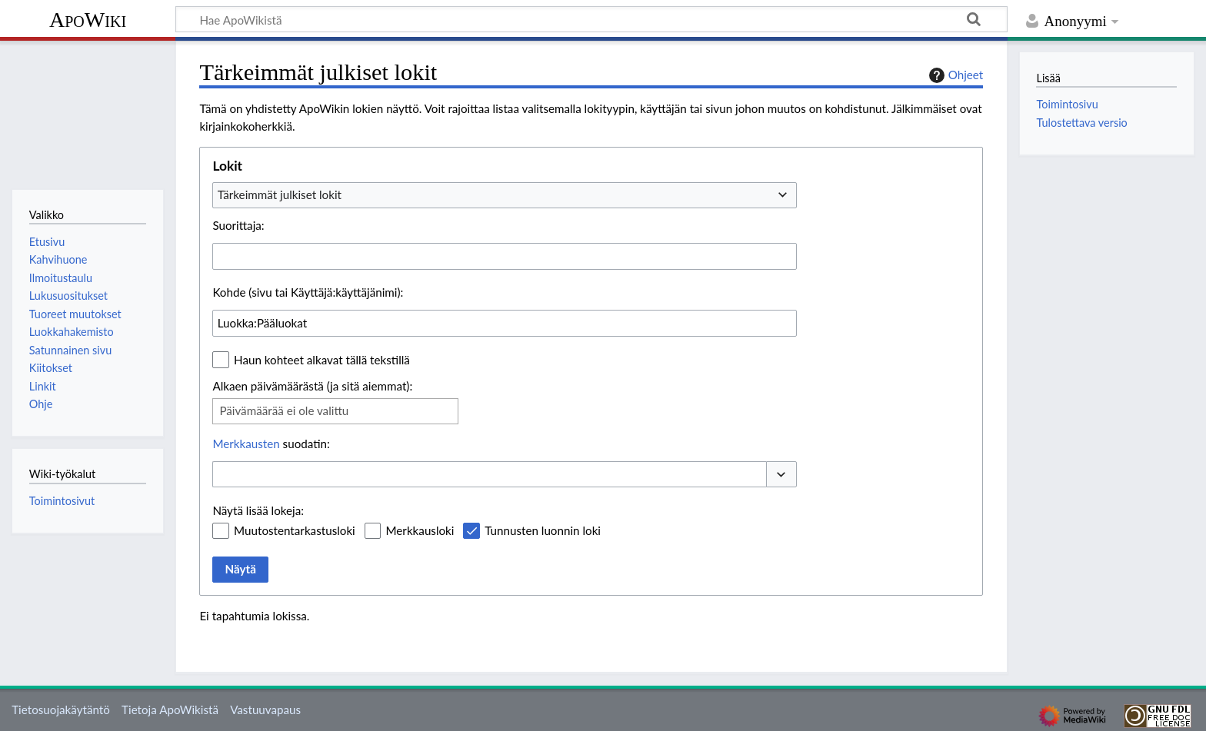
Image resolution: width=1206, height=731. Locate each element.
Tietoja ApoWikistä (170, 709)
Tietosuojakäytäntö (61, 709)
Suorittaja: (238, 225)
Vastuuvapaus (265, 709)
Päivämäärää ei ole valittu (283, 410)
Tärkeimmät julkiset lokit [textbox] (279, 194)
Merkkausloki (419, 530)
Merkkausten (245, 443)
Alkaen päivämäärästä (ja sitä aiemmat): (312, 386)
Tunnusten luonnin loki (543, 530)
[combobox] (504, 195)
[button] (781, 474)
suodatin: (270, 443)
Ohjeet (954, 75)
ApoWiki (87, 20)
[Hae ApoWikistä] (591, 19)
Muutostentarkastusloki (294, 530)
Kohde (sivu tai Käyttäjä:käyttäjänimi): (307, 292)
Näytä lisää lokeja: (258, 510)
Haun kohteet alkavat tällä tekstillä (322, 360)
